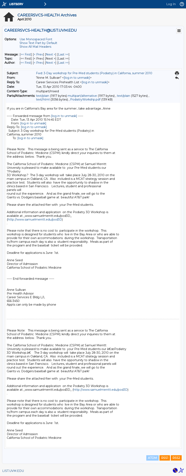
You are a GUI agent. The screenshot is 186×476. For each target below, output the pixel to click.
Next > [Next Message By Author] (50, 63)
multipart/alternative (82, 96)
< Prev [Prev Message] (38, 54)
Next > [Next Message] (50, 54)
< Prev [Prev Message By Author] (38, 63)
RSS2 (176, 458)
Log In (171, 4)
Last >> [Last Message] (63, 54)
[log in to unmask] (77, 78)
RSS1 (164, 458)
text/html (43, 99)
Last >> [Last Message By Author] (63, 63)
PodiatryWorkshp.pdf (85, 99)
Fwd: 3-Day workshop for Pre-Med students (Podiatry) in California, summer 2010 (94, 73)
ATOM (152, 458)
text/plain (42, 96)
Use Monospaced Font (36, 39)
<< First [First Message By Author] (26, 63)
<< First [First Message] (26, 54)
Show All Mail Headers (35, 47)
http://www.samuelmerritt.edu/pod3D (35, 219)
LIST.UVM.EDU (13, 471)
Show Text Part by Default (38, 43)
